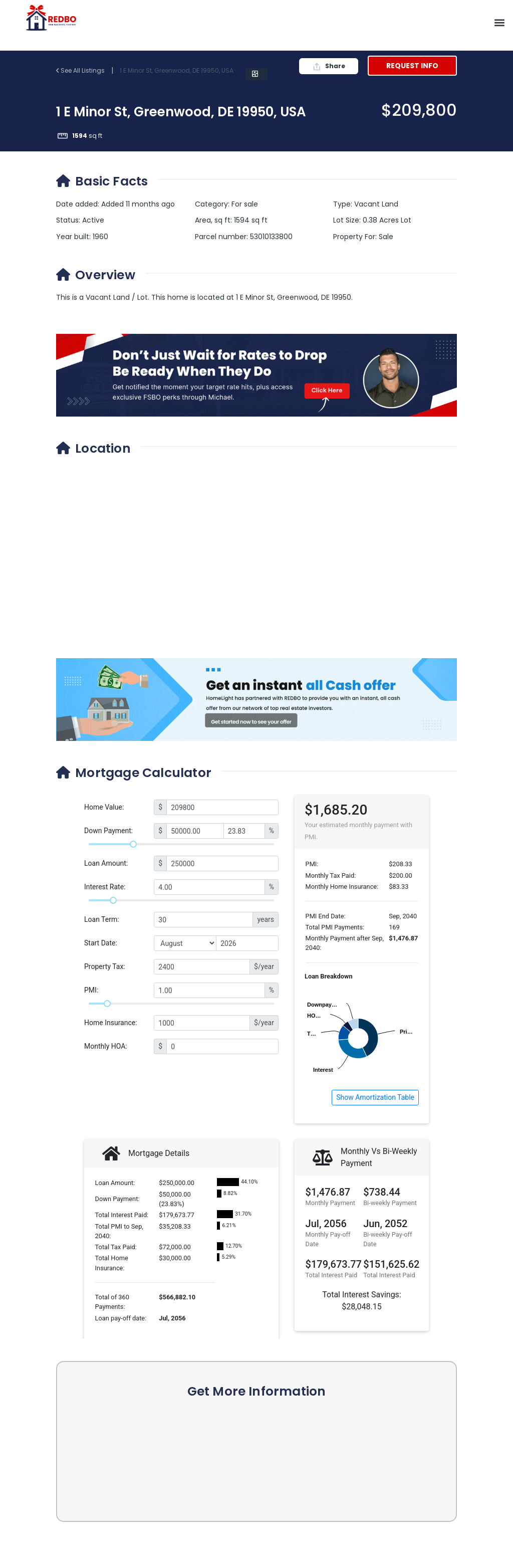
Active (93, 220)
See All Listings (81, 70)
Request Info (412, 66)
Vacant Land (376, 204)
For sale (244, 204)
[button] (499, 23)
